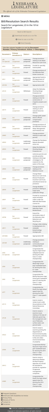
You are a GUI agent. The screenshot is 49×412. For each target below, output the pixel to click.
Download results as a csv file (24, 35)
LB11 (3, 72)
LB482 (4, 127)
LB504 (4, 159)
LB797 (4, 208)
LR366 (4, 350)
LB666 (4, 169)
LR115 (4, 304)
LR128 (4, 318)
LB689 (4, 179)
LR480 (4, 381)
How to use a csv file (24, 39)
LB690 (4, 189)
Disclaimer (5, 404)
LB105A (4, 85)
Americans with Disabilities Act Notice (14, 396)
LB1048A (5, 236)
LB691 (4, 199)
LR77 (3, 292)
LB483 (4, 135)
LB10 (3, 66)
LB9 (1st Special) (5, 61)
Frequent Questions (8, 393)
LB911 (4, 228)
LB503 (4, 149)
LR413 (4, 365)
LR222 (4, 335)
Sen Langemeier (16, 61)
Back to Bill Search (24, 32)
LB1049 (4, 243)
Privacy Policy (6, 398)
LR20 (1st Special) (5, 254)
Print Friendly (24, 43)
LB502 (4, 142)
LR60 (3, 279)
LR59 (3, 266)
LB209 (4, 100)
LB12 (3, 79)
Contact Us (5, 402)
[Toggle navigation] (5, 16)
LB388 (4, 119)
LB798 (4, 217)
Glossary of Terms (8, 400)
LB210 (4, 110)
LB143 (4, 91)
